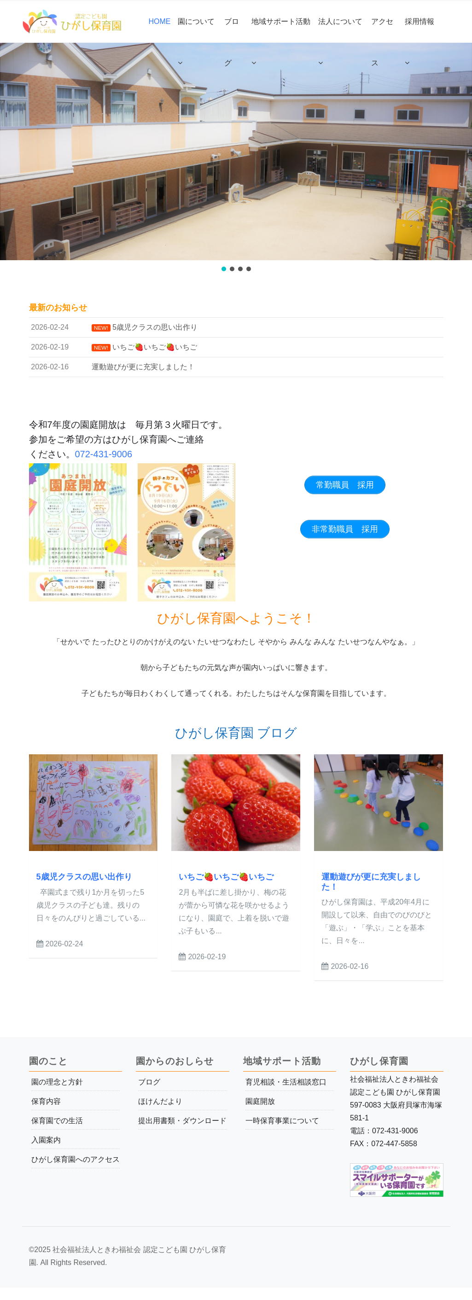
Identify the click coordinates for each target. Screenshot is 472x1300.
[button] (223, 269)
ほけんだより (160, 1101)
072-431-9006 (104, 454)
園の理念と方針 (57, 1082)
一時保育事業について (282, 1121)
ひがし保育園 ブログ (236, 733)
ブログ (149, 1082)
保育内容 (46, 1101)
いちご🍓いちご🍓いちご (226, 876)
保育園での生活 (57, 1121)
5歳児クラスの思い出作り (84, 876)
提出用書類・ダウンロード (182, 1121)
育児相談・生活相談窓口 (285, 1082)
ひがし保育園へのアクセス (75, 1159)
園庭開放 (260, 1101)
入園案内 (46, 1140)
